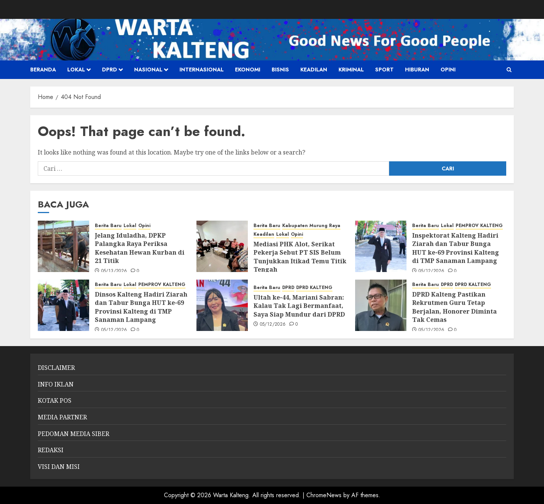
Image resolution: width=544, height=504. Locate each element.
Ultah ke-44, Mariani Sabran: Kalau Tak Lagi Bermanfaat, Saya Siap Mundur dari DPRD (299, 305)
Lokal (76, 69)
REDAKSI (50, 450)
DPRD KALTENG (314, 287)
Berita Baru (108, 226)
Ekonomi (247, 69)
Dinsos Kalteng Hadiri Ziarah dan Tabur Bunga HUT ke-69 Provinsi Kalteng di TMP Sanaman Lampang (141, 307)
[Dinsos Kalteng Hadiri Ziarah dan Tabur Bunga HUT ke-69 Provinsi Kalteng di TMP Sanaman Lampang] (63, 305)
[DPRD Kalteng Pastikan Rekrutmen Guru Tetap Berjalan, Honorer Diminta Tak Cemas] (380, 305)
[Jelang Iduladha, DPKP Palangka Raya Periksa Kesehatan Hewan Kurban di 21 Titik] (63, 246)
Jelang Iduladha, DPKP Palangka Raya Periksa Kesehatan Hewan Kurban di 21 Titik (139, 248)
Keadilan (313, 69)
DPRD (109, 69)
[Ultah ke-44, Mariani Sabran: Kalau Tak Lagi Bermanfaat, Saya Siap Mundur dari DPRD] (222, 305)
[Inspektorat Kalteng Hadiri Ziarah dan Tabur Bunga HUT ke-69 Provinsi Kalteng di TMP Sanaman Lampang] (380, 246)
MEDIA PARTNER (62, 417)
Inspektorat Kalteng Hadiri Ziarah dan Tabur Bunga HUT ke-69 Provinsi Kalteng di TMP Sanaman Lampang (455, 248)
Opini (448, 69)
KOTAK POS (54, 400)
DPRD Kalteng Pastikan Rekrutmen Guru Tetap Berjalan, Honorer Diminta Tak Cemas (454, 307)
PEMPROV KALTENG (479, 226)
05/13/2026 (114, 271)
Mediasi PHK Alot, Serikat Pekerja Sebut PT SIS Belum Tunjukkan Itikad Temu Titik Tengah (299, 257)
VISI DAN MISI (59, 466)
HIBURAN (417, 69)
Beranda (43, 69)
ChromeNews (324, 495)
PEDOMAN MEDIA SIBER (73, 434)
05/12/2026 (432, 271)
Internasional (201, 69)
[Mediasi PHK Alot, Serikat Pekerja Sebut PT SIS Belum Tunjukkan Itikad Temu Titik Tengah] (222, 246)
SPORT (384, 69)
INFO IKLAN (56, 384)
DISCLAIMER (56, 367)
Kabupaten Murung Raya (311, 226)
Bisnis (280, 69)
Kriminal (351, 69)
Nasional (148, 69)
